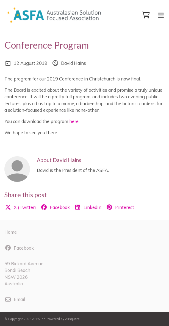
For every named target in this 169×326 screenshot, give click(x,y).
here (74, 121)
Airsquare (72, 319)
